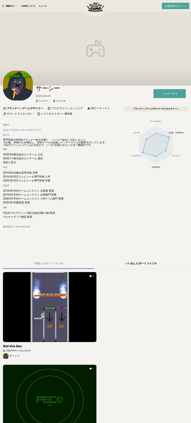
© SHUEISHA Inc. (86, 419)
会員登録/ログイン (176, 5)
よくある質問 (124, 412)
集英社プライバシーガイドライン (73, 412)
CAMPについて (28, 6)
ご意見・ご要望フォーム (146, 412)
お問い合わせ (168, 412)
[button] (42, 116)
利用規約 (49, 412)
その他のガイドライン (103, 412)
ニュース (42, 6)
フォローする (170, 109)
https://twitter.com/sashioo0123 (22, 145)
